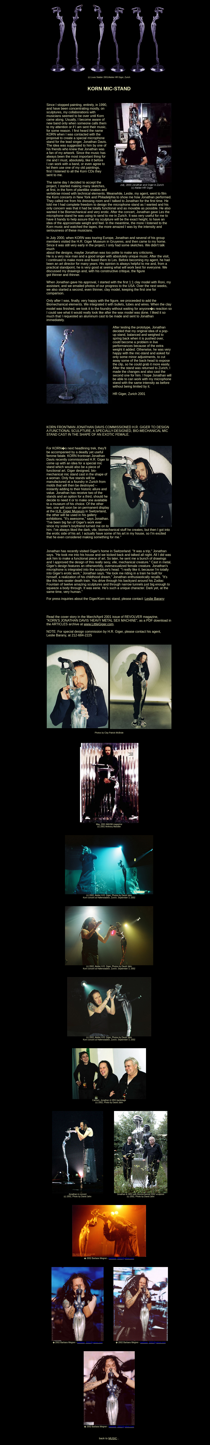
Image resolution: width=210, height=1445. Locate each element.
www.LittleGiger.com (99, 624)
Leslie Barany (154, 598)
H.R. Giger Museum (70, 511)
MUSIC (112, 1438)
